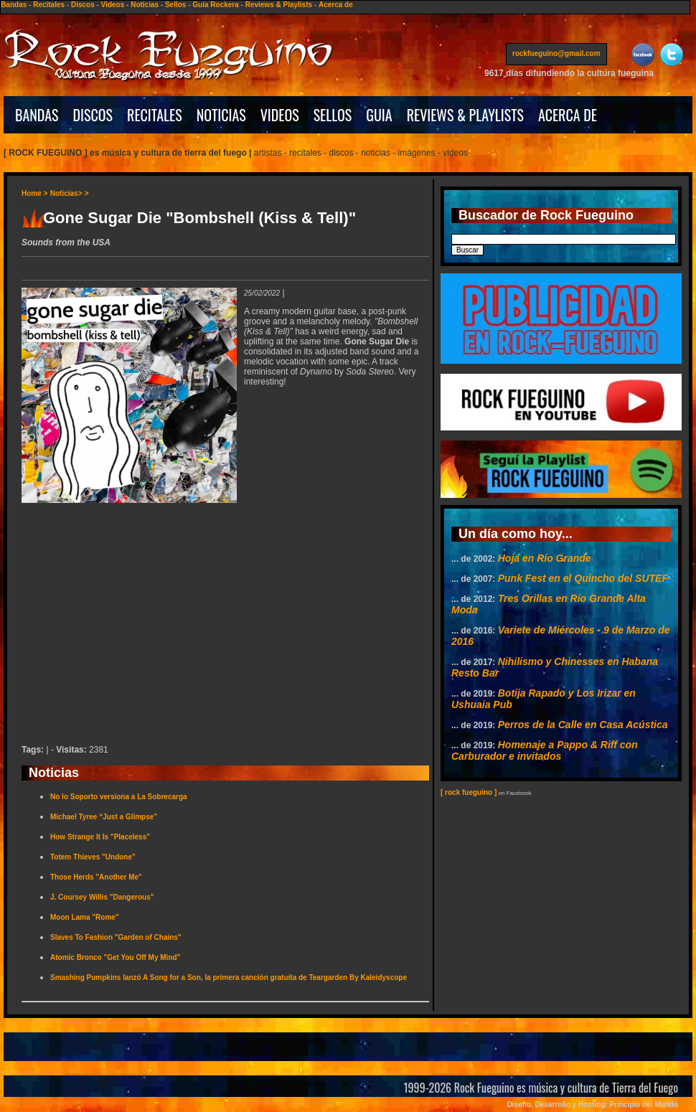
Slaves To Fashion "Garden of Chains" (116, 937)
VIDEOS (279, 115)
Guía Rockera (215, 5)
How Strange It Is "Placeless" (100, 837)
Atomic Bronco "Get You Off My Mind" (115, 957)
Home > (34, 193)
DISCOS (93, 115)
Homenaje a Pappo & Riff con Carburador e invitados (544, 750)
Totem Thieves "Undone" (93, 857)
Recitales (49, 5)
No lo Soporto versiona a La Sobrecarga (118, 797)
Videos (113, 5)
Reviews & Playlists (278, 5)
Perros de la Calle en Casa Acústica (583, 724)
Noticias (145, 5)
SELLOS (333, 115)
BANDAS (37, 115)
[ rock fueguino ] (469, 792)
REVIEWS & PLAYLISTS (465, 115)
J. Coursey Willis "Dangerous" (102, 897)
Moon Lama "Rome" (84, 917)
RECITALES (154, 115)
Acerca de (336, 5)
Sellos (175, 5)
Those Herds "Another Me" (96, 877)
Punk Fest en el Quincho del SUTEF (583, 578)
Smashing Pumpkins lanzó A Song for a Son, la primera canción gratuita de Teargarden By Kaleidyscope (228, 977)
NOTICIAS (221, 115)
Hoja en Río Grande (544, 558)
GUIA (379, 115)
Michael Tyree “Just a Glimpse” (103, 817)
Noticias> (66, 193)
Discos (83, 5)
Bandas (14, 5)
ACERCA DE (567, 115)
